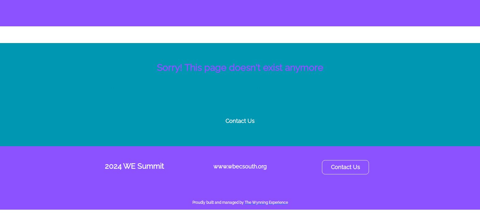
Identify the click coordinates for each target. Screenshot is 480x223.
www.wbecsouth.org (240, 166)
